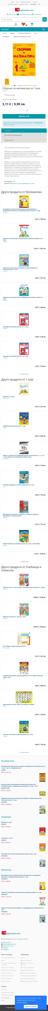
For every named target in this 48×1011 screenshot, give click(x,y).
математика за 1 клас (28, 183)
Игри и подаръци (6, 978)
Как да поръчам (26, 960)
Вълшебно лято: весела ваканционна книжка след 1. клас (18, 854)
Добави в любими (10, 95)
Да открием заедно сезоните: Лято (14, 646)
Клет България (6, 647)
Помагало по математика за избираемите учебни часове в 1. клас (23, 298)
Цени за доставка (9, 124)
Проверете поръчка (23, 4)
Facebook (5, 947)
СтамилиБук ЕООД (12, 1007)
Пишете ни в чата (8, 946)
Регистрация (33, 4)
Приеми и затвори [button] (31, 1006)
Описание (8, 130)
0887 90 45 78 (12, 14)
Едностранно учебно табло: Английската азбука (18, 704)
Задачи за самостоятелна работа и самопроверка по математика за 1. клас (20, 268)
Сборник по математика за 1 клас (22, 36)
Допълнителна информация (13, 135)
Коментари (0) (9, 140)
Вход (39, 4)
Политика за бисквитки (28, 973)
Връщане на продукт (28, 970)
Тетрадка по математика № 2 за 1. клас (15, 327)
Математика (6, 36)
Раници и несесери (7, 976)
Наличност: (20, 85)
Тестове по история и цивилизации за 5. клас (18, 734)
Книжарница (36, 14)
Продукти (12, 33)
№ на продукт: (8, 181)
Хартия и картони (6, 973)
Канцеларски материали (8, 970)
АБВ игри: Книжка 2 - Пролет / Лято (14, 617)
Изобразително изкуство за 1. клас (14, 426)
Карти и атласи (5, 981)
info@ (24, 14)
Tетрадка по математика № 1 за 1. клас (15, 356)
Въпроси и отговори (25, 2)
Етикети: (7, 183)
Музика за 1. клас (8, 396)
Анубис (4, 427)
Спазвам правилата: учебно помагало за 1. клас (18, 485)
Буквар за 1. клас (6, 822)
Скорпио (4, 90)
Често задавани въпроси (29, 976)
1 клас (35, 33)
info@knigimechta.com (9, 944)
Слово (3, 770)
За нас (17, 2)
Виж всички (24, 374)
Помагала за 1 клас (15, 183)
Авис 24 (4, 706)
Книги (3, 960)
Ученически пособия (7, 967)
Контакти (35, 2)
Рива (4, 486)
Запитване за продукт (12, 4)
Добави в (24, 116)
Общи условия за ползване (29, 981)
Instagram (6, 949)
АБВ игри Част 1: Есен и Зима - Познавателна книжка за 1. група (24, 587)
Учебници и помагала (24, 33)
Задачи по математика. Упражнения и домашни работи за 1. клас (23, 239)
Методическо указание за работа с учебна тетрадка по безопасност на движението (21, 515)
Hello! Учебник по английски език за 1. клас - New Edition (21, 543)
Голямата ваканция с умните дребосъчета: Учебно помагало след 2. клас (23, 676)
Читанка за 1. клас (6, 838)
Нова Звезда (6, 458)
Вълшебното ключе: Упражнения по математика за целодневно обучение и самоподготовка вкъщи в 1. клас (21, 209)
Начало (12, 2)
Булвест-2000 (6, 398)
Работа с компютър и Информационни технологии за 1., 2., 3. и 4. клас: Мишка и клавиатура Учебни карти (23, 456)
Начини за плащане (27, 967)
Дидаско (5, 517)
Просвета (5, 212)
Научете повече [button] (22, 1002)
